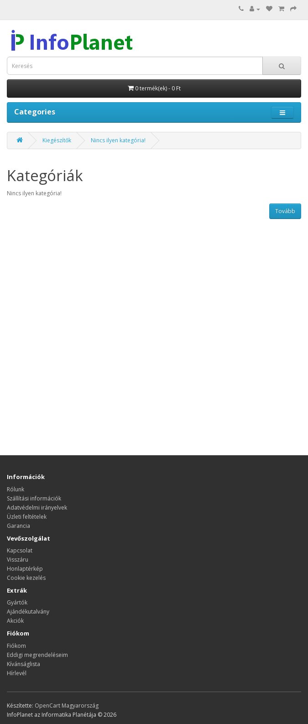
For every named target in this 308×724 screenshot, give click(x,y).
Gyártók (17, 602)
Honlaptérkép (25, 569)
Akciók (15, 621)
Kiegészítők (56, 140)
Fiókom (16, 646)
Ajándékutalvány (28, 611)
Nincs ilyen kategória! (118, 140)
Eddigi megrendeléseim (37, 655)
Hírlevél (16, 673)
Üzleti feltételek (27, 517)
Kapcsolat (19, 550)
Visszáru (17, 559)
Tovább (285, 211)
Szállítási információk (34, 498)
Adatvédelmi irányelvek (37, 507)
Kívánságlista (23, 664)
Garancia (18, 526)
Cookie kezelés (26, 578)
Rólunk (15, 489)
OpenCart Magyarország (67, 705)
